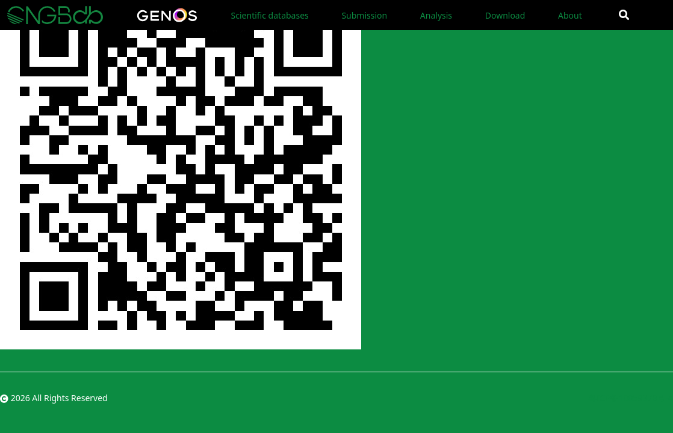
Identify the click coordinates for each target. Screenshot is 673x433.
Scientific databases (270, 15)
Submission (364, 15)
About (570, 15)
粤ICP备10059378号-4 (630, 398)
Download (505, 15)
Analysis (436, 15)
